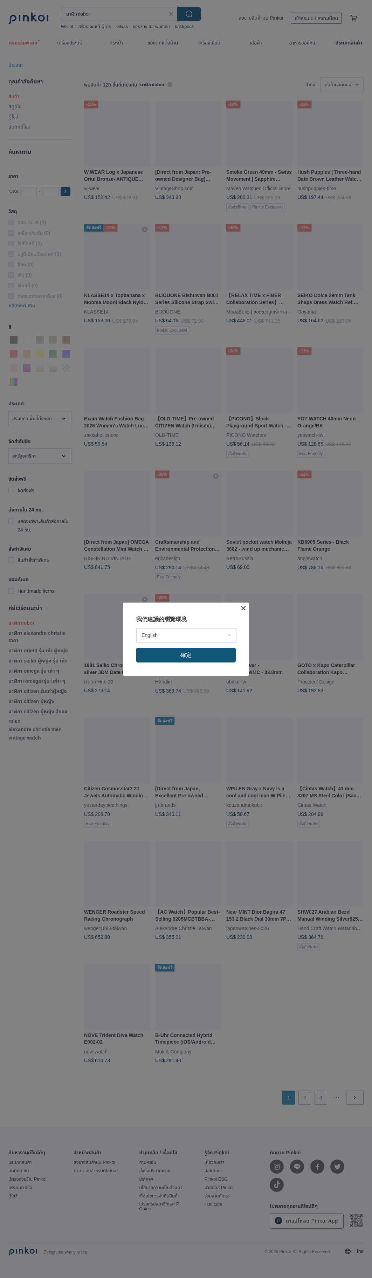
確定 (186, 655)
